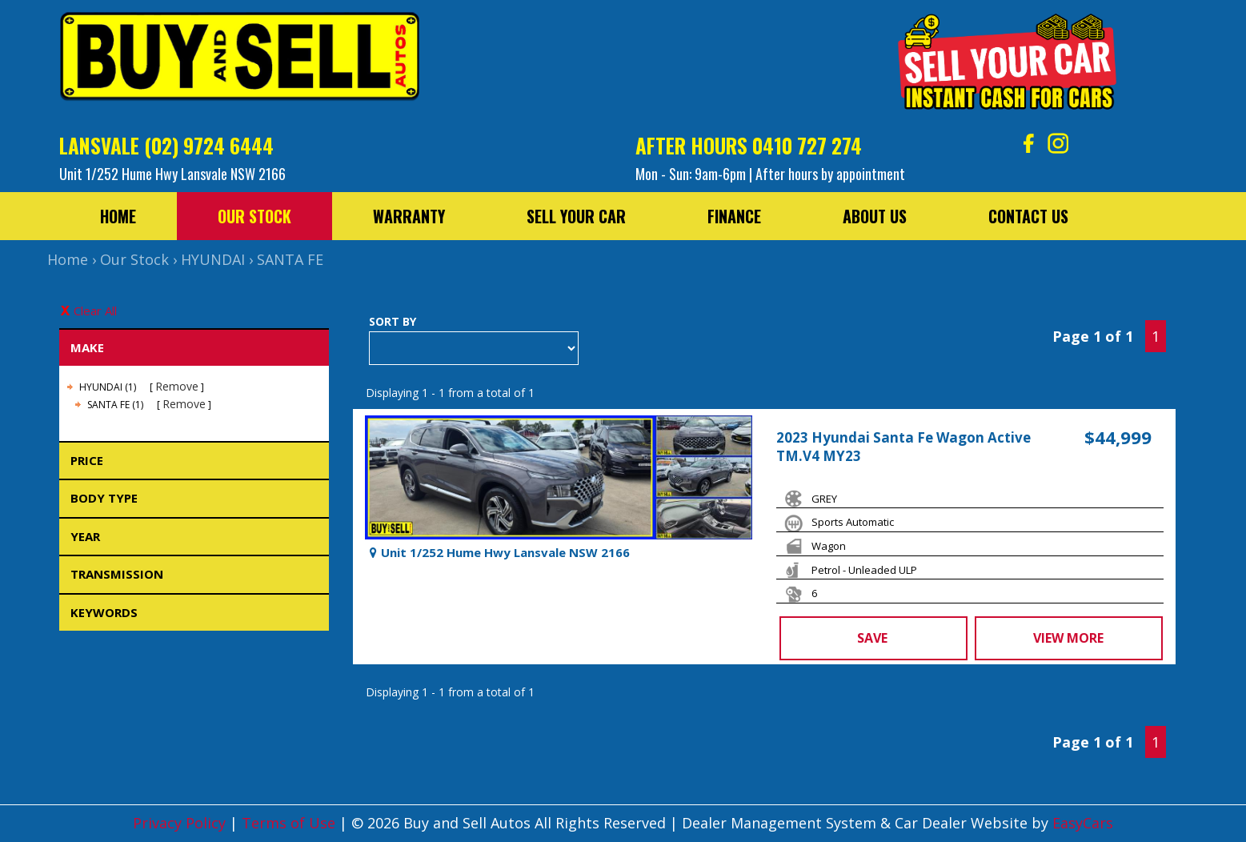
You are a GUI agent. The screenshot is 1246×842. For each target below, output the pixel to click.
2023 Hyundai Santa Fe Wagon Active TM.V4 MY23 (903, 446)
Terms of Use (290, 822)
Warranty (409, 216)
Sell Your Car (576, 216)
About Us (875, 216)
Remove (176, 386)
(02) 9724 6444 (209, 145)
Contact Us (1028, 216)
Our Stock (254, 216)
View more (1068, 638)
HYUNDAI (213, 259)
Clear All (95, 311)
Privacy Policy (181, 822)
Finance (734, 216)
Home (118, 216)
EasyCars (1082, 822)
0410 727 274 (807, 145)
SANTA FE (290, 259)
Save (872, 638)
